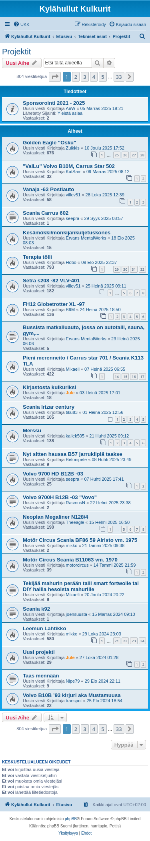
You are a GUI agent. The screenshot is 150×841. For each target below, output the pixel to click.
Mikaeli (73, 369)
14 (117, 376)
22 (125, 640)
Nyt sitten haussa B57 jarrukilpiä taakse (72, 454)
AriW (71, 108)
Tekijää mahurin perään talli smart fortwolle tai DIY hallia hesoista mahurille (81, 586)
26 (125, 155)
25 (117, 155)
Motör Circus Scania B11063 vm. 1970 (70, 560)
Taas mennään (41, 676)
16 (134, 376)
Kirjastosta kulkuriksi (49, 387)
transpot (74, 700)
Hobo (71, 262)
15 (125, 376)
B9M (70, 309)
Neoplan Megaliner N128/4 (55, 517)
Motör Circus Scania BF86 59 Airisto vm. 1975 (80, 540)
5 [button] (102, 76)
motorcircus (77, 565)
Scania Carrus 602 (45, 213)
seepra (73, 218)
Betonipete (76, 459)
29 (117, 269)
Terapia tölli (37, 257)
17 (142, 376)
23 (134, 640)
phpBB (71, 819)
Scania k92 (36, 609)
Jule (70, 392)
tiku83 (72, 412)
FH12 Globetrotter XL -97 (54, 304)
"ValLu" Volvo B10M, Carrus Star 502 (69, 166)
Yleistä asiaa (70, 113)
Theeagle (75, 522)
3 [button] (84, 76)
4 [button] (93, 76)
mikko (72, 545)
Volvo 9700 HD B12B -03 (53, 474)
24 (142, 640)
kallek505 (75, 435)
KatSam (74, 171)
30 (125, 269)
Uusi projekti (39, 652)
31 (134, 269)
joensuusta (76, 614)
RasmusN (75, 502)
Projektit (16, 51)
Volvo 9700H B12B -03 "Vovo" (60, 497)
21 (117, 640)
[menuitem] (21, 24)
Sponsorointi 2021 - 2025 (54, 103)
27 (134, 155)
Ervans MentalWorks (86, 238)
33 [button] (119, 76)
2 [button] (75, 76)
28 (142, 155)
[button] (55, 77)
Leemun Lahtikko (44, 628)
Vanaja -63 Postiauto (48, 189)
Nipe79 (73, 681)
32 (142, 269)
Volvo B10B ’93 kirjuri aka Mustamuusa (72, 695)
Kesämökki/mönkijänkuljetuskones (66, 233)
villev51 (73, 194)
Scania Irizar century (48, 407)
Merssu (32, 430)
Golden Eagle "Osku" (49, 143)
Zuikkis (73, 148)
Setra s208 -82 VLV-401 (51, 281)
